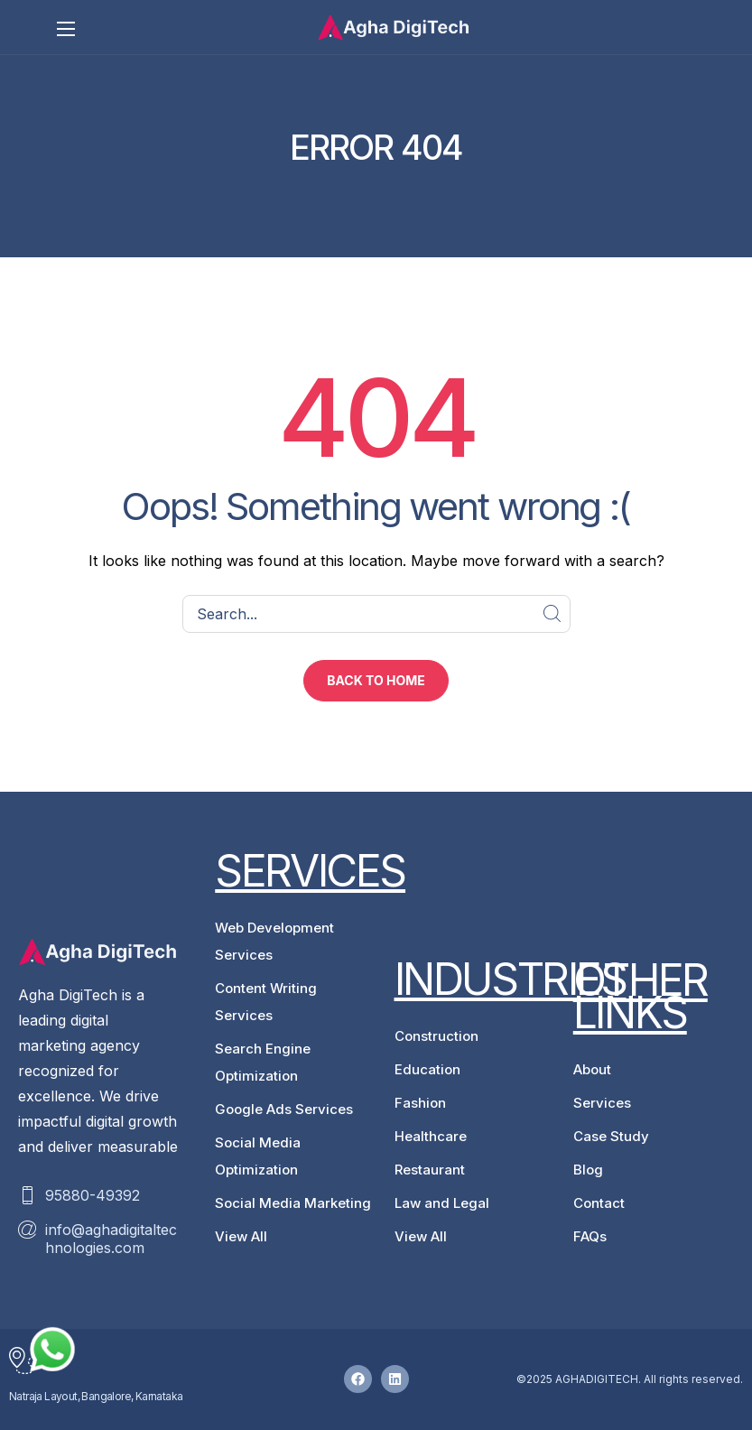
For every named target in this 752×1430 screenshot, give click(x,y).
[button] (376, 680)
